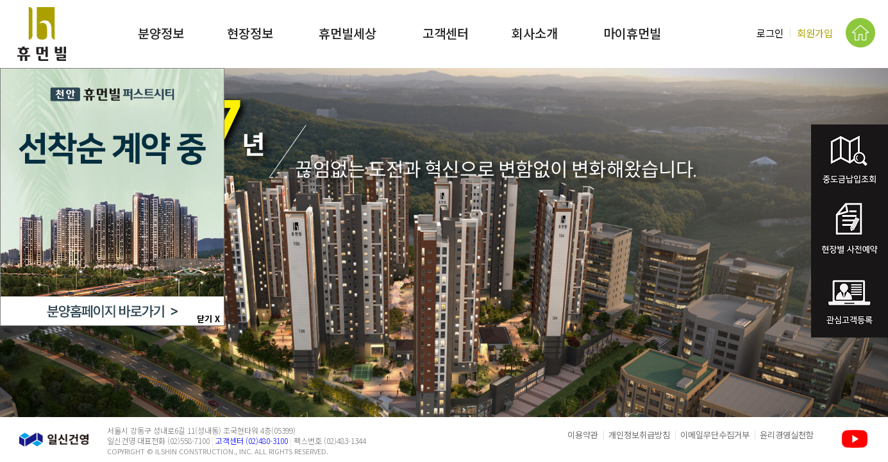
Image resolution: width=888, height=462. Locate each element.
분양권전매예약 (849, 231)
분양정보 (161, 33)
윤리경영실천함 (787, 435)
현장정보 (250, 33)
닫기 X (208, 318)
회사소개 (535, 33)
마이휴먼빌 (632, 33)
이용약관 (582, 435)
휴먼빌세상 (347, 33)
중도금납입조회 (849, 160)
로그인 (770, 32)
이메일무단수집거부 (715, 435)
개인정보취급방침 (639, 435)
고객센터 (446, 33)
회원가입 (815, 32)
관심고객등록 (849, 302)
